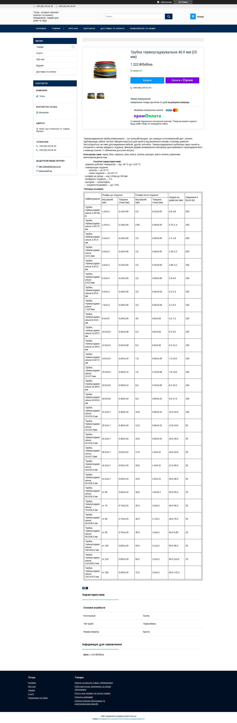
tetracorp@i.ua (45, 171)
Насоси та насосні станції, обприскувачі (94, 683)
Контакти (89, 28)
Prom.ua (132, 716)
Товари (56, 28)
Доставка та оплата (112, 28)
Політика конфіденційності (133, 719)
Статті (39, 53)
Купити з (182, 80)
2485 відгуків (166, 2)
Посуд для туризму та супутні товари (92, 693)
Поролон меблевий (84, 697)
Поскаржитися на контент (109, 719)
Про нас (73, 28)
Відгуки (40, 65)
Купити (147, 80)
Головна (41, 28)
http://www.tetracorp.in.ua (50, 166)
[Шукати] (168, 16)
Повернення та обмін (142, 28)
